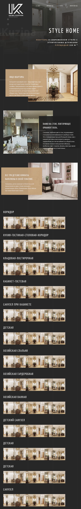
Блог (62, 6)
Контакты (74, 6)
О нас (38, 6)
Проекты (50, 6)
